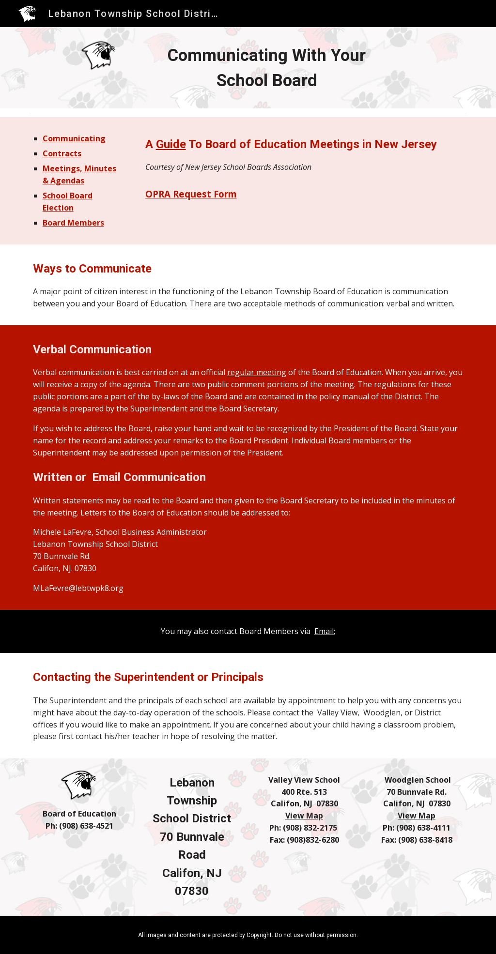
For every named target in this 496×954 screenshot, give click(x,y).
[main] (266, 68)
